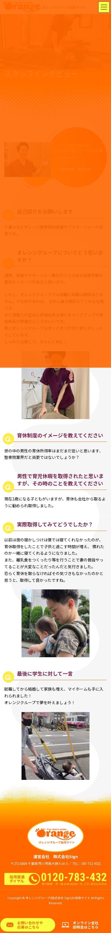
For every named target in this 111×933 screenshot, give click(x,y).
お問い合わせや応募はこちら (30, 925)
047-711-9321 (91, 863)
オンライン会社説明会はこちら (86, 925)
